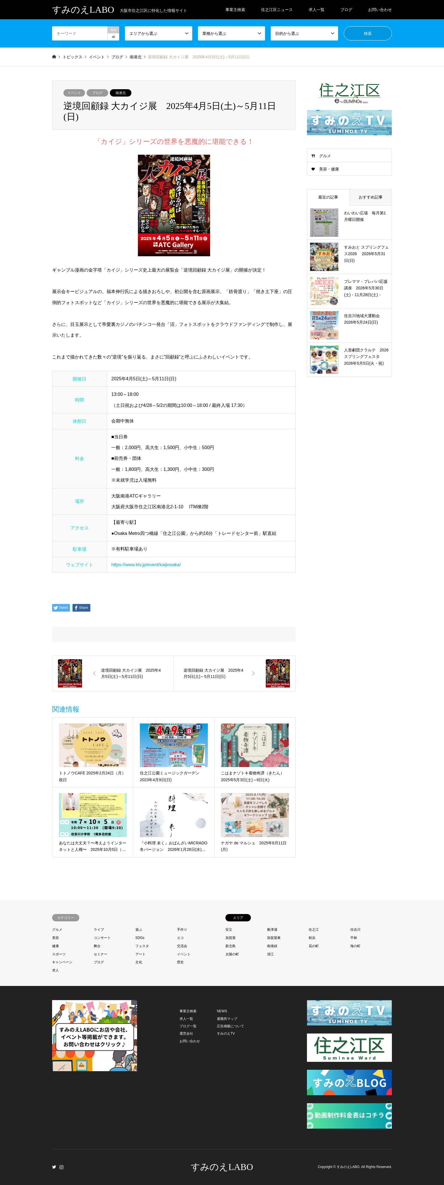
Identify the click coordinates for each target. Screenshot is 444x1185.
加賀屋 (230, 938)
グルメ (325, 155)
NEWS (222, 1011)
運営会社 (186, 1033)
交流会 (182, 946)
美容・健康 (329, 169)
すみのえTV (226, 1033)
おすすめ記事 (371, 197)
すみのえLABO (222, 1167)
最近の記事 (328, 197)
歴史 (180, 962)
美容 (55, 938)
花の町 (314, 946)
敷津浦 (272, 930)
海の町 (355, 946)
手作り (182, 930)
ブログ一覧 (188, 1026)
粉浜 (312, 938)
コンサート (102, 938)
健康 (55, 946)
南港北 (121, 93)
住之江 (314, 930)
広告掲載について (230, 1026)
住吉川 (355, 930)
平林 (353, 938)
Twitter (54, 1167)
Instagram (61, 1167)
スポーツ (59, 954)
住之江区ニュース (277, 9)
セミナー (100, 954)
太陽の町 (232, 954)
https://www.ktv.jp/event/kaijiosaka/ (146, 564)
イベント (74, 93)
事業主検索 (235, 9)
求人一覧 (317, 9)
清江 (270, 954)
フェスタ (142, 946)
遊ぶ (138, 930)
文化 (138, 962)
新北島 (230, 946)
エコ (180, 938)
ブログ (346, 9)
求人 (55, 970)
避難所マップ (227, 1019)
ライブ (99, 930)
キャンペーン (62, 962)
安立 (228, 930)
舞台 (97, 946)
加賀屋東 (274, 938)
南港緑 (272, 946)
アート (140, 954)
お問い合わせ (380, 9)
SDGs (139, 938)
